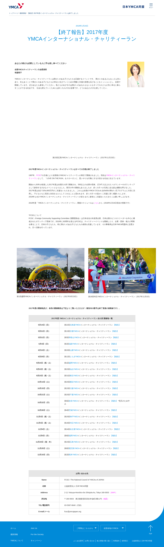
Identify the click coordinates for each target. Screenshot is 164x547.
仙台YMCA (74, 369)
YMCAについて (17, 541)
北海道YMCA (75, 325)
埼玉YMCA (74, 423)
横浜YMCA (74, 382)
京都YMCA (74, 331)
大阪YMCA (74, 388)
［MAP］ (113, 492)
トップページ (13, 13)
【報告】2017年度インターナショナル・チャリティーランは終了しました (53, 13)
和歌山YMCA (74, 337)
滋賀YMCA (73, 344)
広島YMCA (74, 442)
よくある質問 (78, 541)
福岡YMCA (73, 436)
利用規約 (116, 541)
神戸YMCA (74, 417)
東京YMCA (74, 376)
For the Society (37, 534)
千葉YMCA (74, 395)
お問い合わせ (90, 541)
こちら (96, 203)
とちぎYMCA (75, 357)
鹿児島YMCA (74, 448)
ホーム (13, 528)
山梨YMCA (74, 350)
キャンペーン (36, 541)
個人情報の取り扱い (104, 541)
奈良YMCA (73, 401)
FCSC (38, 175)
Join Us (34, 528)
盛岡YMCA (73, 363)
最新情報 (23, 13)
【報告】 (116, 325)
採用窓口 (125, 541)
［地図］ (105, 499)
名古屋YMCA (75, 429)
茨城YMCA (73, 410)
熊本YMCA (73, 455)
